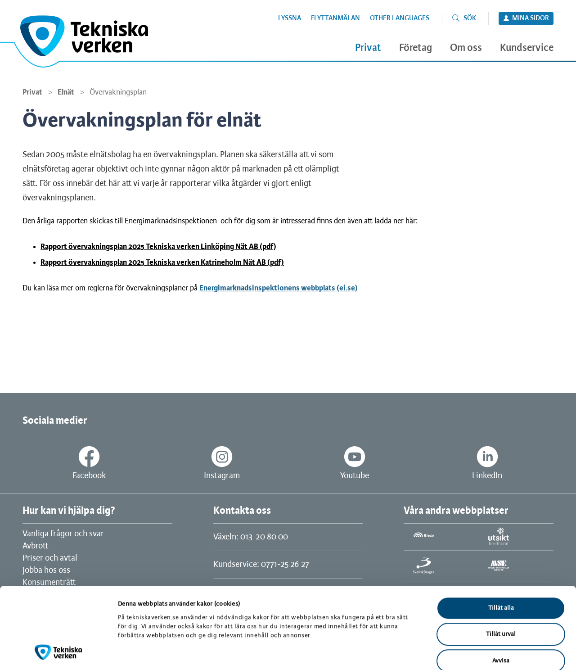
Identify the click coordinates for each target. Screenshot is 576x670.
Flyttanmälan (335, 18)
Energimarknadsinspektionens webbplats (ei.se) (278, 288)
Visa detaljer (467, 652)
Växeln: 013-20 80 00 (250, 537)
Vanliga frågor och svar (63, 534)
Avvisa (500, 612)
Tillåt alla (501, 560)
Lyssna (289, 18)
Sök (470, 18)
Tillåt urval (501, 586)
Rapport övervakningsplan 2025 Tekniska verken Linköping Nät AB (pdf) (158, 247)
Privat (32, 92)
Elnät (66, 92)
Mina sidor (530, 18)
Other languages (399, 18)
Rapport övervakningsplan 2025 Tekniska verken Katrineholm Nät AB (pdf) (162, 262)
